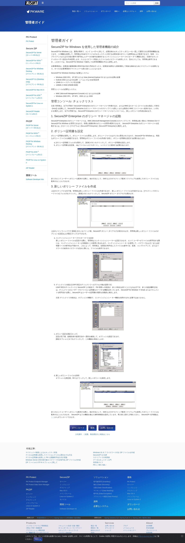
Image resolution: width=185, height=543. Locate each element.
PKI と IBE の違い (100, 465)
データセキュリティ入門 (102, 460)
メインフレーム (32, 503)
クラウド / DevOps (64, 532)
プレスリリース (151, 530)
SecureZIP (65, 477)
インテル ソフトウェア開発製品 (37, 526)
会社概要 (149, 526)
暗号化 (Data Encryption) (103, 493)
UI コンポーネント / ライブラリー (70, 528)
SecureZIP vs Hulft (100, 455)
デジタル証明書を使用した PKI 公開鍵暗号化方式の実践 (46, 457)
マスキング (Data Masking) (104, 491)
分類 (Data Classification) (103, 488)
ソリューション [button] (90, 11)
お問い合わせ (151, 11)
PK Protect (30, 41)
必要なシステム (101, 506)
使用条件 (137, 536)
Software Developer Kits (35, 179)
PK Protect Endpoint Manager (37, 482)
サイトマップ (145, 536)
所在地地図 (150, 528)
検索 (156, 3)
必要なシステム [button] (129, 11)
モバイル (63, 499)
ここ (52, 417)
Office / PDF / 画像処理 (34, 528)
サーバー (29, 494)
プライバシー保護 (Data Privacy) (106, 496)
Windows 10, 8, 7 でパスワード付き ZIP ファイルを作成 (114, 452)
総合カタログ (95, 530)
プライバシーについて (127, 536)
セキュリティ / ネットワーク (68, 530)
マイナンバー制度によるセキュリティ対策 (41, 452)
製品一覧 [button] (76, 11)
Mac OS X (63, 491)
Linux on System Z (33, 506)
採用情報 (149, 532)
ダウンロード (106, 11)
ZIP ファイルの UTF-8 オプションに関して (42, 462)
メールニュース (128, 528)
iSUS (92, 532)
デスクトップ (31, 500)
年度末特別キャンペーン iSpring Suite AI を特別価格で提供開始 (59, 518)
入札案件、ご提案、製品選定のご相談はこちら (92, 434)
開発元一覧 (94, 528)
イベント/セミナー (129, 530)
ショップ (108, 530)
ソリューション (101, 477)
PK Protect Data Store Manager (37, 485)
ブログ (125, 526)
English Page (154, 536)
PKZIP (29, 489)
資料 (141, 11)
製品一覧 (94, 526)
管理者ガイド (98, 462)
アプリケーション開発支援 (35, 530)
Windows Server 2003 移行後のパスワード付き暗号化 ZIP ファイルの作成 (53, 460)
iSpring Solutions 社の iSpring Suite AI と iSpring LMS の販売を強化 (127, 518)
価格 (92, 428)
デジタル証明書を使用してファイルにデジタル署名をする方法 (49, 455)
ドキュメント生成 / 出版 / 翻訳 (69, 526)
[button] (42, 3)
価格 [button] (116, 11)
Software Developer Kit (68, 509)
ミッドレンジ (31, 497)
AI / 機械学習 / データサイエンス (37, 532)
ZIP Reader (30, 168)
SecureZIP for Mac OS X (35, 90)
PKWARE (37, 11)
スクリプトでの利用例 (101, 457)
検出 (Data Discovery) (102, 485)
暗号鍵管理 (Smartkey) (102, 482)
